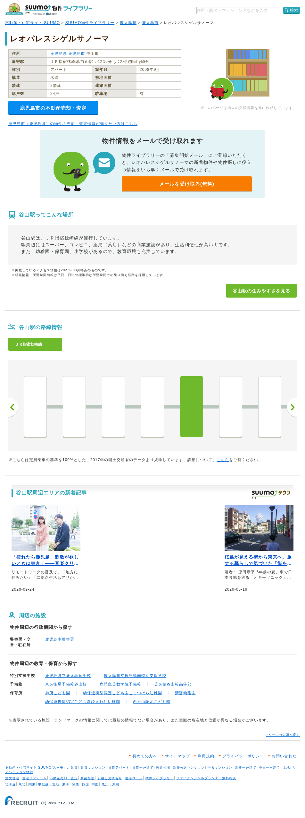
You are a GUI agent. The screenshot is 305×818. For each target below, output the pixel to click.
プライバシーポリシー (243, 756)
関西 (75, 784)
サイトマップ (177, 756)
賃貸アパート (118, 767)
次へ (292, 407)
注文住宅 (12, 778)
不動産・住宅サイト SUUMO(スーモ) (35, 767)
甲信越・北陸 (48, 784)
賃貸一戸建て (142, 767)
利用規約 (206, 756)
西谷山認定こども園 (151, 701)
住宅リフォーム (34, 778)
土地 (286, 767)
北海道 (10, 784)
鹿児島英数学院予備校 (120, 684)
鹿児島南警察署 (59, 639)
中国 (95, 784)
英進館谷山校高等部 (173, 684)
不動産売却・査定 (64, 778)
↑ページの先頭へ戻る (283, 735)
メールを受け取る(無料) (186, 184)
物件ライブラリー (159, 778)
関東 (32, 784)
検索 (294, 10)
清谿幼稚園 (185, 693)
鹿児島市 (150, 23)
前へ (13, 407)
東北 (22, 784)
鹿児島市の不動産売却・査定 (53, 108)
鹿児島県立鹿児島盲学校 (68, 675)
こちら (223, 460)
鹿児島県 (128, 23)
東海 (65, 784)
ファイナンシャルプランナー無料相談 (206, 778)
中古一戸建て (269, 767)
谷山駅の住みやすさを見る (261, 290)
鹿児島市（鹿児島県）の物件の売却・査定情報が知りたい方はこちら (72, 124)
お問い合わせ (284, 756)
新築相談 (87, 778)
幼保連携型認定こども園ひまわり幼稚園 (82, 701)
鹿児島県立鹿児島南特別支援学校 (135, 675)
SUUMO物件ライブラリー (90, 23)
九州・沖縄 (110, 784)
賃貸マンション (93, 767)
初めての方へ (144, 756)
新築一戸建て (245, 767)
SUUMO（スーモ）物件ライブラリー (48, 9)
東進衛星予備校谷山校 (66, 684)
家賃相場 (163, 767)
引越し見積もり (109, 778)
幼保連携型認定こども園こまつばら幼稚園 (122, 693)
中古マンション (220, 767)
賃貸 (74, 767)
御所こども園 (57, 693)
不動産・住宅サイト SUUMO (32, 23)
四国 (85, 784)
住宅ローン (134, 778)
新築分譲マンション (189, 767)
